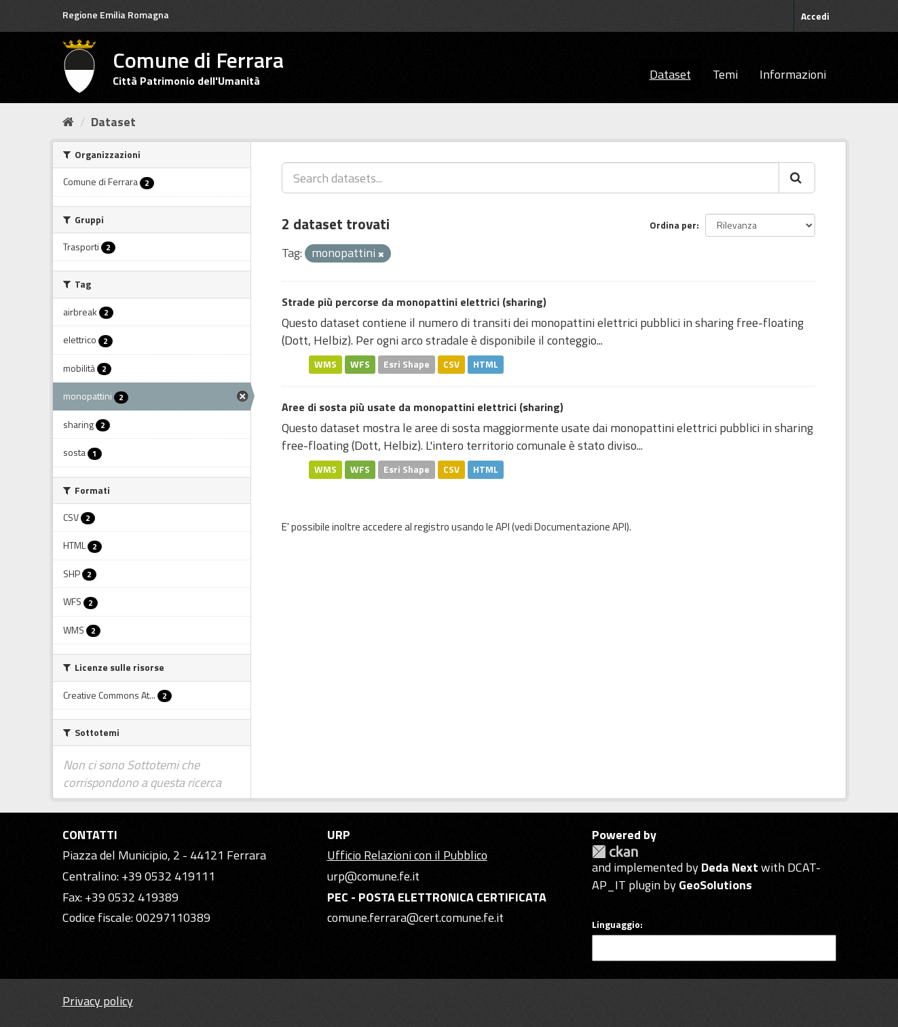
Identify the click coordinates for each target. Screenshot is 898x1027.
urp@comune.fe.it (373, 876)
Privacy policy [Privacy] (97, 1001)
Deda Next (729, 867)
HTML (485, 364)
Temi (725, 74)
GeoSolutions (715, 885)
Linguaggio (616, 924)
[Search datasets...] (530, 177)
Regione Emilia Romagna (115, 14)
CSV (451, 364)
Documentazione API (580, 527)
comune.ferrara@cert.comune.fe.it (415, 917)
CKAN (615, 852)
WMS (325, 364)
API (502, 527)
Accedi (815, 16)
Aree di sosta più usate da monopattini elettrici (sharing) (422, 407)
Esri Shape (406, 364)
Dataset (670, 74)
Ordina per (673, 225)
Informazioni (793, 74)
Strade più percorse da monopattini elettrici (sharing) (414, 302)
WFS (360, 364)
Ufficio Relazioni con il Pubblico (407, 855)
